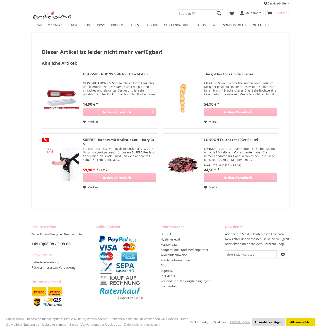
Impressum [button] (152, 324)
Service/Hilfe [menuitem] (275, 3)
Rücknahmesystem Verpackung (54, 267)
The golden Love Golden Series (228, 74)
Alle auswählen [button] (300, 322)
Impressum (168, 270)
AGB (163, 265)
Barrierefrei (168, 286)
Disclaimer (167, 276)
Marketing (219, 322)
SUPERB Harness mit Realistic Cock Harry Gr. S (119, 142)
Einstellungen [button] (240, 322)
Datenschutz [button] (133, 324)
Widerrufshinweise (173, 255)
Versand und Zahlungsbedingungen (185, 281)
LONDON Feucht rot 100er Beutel (231, 140)
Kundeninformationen (176, 260)
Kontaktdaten (169, 244)
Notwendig (199, 322)
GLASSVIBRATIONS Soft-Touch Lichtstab (115, 74)
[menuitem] (200, 13)
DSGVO (165, 234)
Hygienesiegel (170, 239)
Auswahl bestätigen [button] (268, 322)
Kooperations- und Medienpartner (184, 250)
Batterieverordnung (45, 262)
